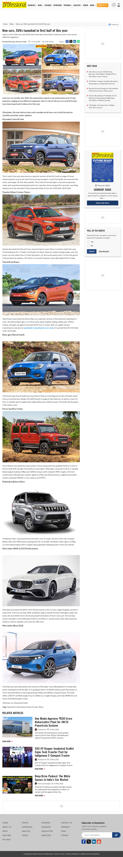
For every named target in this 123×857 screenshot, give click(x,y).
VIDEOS (85, 5)
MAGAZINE (46, 827)
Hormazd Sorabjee (43, 784)
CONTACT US (66, 822)
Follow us (113, 24)
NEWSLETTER (47, 831)
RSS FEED (6, 839)
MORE (92, 5)
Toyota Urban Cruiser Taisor (32, 707)
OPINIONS (67, 5)
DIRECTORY (46, 835)
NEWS (40, 5)
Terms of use (59, 854)
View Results (104, 251)
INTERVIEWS (57, 5)
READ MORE (7, 741)
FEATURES (48, 5)
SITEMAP (64, 835)
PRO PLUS (102, 5)
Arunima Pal (41, 729)
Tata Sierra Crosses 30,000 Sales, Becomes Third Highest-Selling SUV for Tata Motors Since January (102, 74)
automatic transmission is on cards (39, 328)
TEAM (63, 831)
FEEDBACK (65, 827)
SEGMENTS (31, 5)
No (92, 246)
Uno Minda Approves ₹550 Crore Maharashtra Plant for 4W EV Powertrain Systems (53, 722)
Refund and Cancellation (90, 854)
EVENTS (25, 822)
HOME (5, 822)
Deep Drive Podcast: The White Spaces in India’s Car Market (52, 777)
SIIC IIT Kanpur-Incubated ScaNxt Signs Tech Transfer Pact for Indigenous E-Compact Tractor (54, 752)
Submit (92, 251)
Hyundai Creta (13, 707)
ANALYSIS (77, 5)
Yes (92, 242)
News (12, 24)
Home (5, 24)
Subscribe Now (102, 203)
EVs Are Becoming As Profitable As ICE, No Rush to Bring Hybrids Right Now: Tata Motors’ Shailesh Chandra (103, 98)
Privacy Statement (72, 854)
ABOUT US (6, 827)
